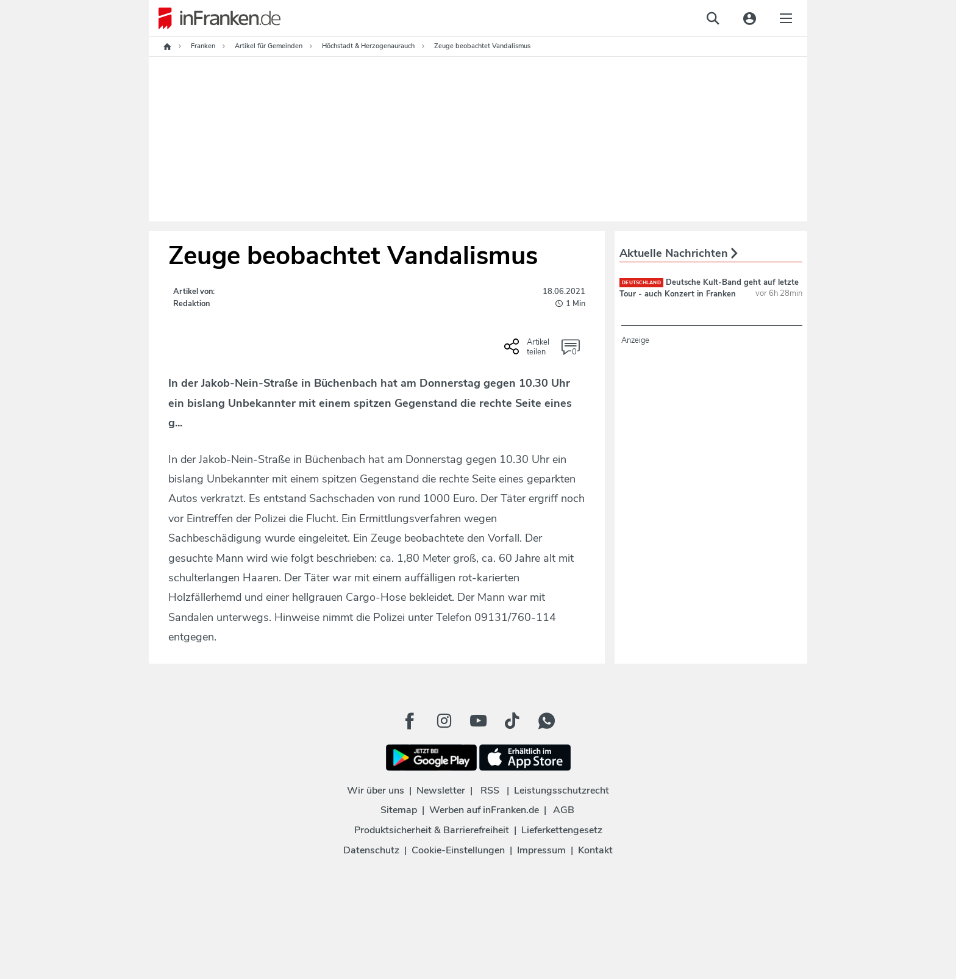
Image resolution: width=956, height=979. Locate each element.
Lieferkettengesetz (561, 830)
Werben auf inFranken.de (484, 810)
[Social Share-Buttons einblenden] (528, 350)
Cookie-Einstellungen (458, 850)
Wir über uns (375, 790)
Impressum (541, 850)
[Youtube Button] (478, 721)
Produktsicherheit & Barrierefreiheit (431, 830)
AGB (563, 810)
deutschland (641, 282)
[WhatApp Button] (546, 721)
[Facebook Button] (409, 721)
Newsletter (440, 790)
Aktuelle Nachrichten (678, 253)
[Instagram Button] (443, 721)
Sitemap (398, 810)
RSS (489, 790)
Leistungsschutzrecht (561, 790)
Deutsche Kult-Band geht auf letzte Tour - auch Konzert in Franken (709, 288)
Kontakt (595, 850)
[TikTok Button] (512, 721)
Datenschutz (371, 850)
